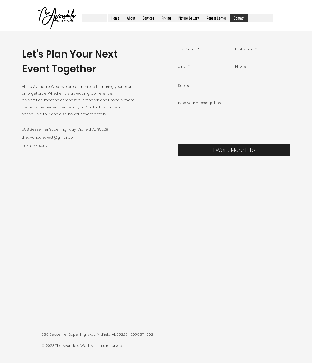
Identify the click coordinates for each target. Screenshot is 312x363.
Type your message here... (200, 103)
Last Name (244, 49)
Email (182, 66)
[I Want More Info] (234, 150)
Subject (185, 85)
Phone (240, 66)
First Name (187, 49)
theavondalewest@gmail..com (49, 137)
